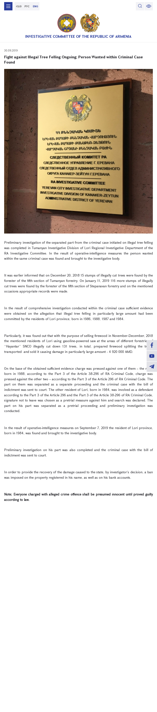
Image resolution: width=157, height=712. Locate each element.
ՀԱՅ (19, 6)
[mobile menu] (8, 6)
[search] (140, 6)
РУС (27, 6)
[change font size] (149, 6)
